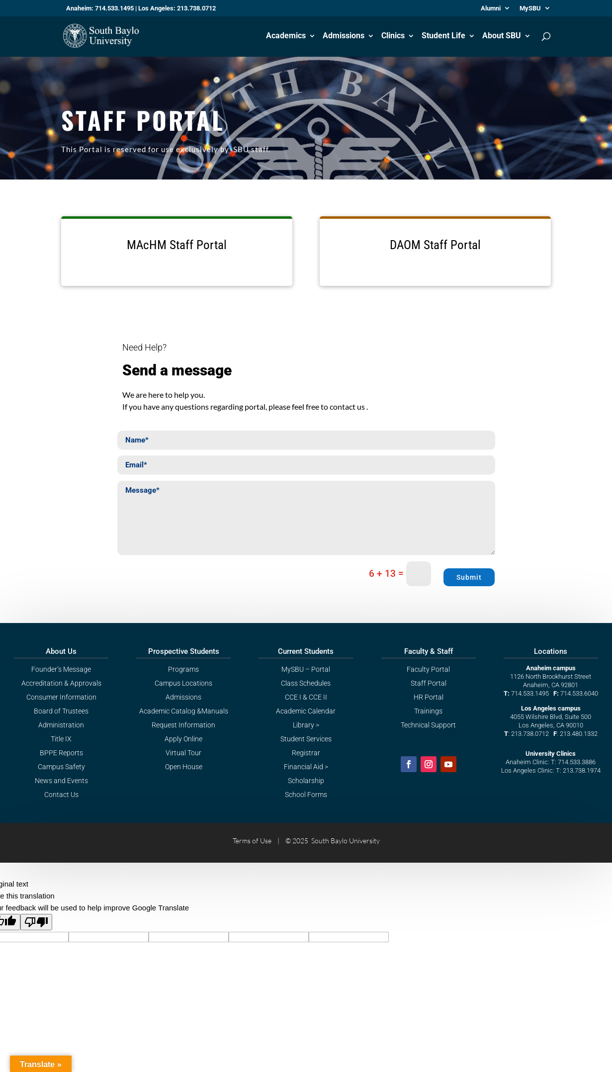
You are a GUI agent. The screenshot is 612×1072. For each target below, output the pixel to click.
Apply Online (183, 739)
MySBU (530, 8)
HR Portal (428, 697)
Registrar (306, 753)
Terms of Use (252, 840)
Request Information (183, 725)
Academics (286, 36)
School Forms (306, 795)
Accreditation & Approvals (61, 683)
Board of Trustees (61, 711)
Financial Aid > (306, 767)
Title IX (61, 739)
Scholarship (306, 781)
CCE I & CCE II (306, 697)
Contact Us (61, 795)
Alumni (491, 8)
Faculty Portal (428, 669)
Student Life (443, 36)
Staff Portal (428, 683)
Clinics (393, 36)
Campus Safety (61, 767)
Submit (469, 577)
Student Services (306, 739)
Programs (183, 669)
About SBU (501, 36)
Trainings (428, 711)
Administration (61, 725)
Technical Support (428, 725)
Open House (183, 767)
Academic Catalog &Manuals (183, 711)
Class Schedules (306, 683)
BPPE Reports (61, 753)
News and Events (61, 781)
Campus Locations (183, 683)
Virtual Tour (183, 753)
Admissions (343, 36)
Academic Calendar (306, 711)
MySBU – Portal (305, 669)
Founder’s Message (61, 669)
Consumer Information (61, 697)
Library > (306, 725)
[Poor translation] (36, 922)
